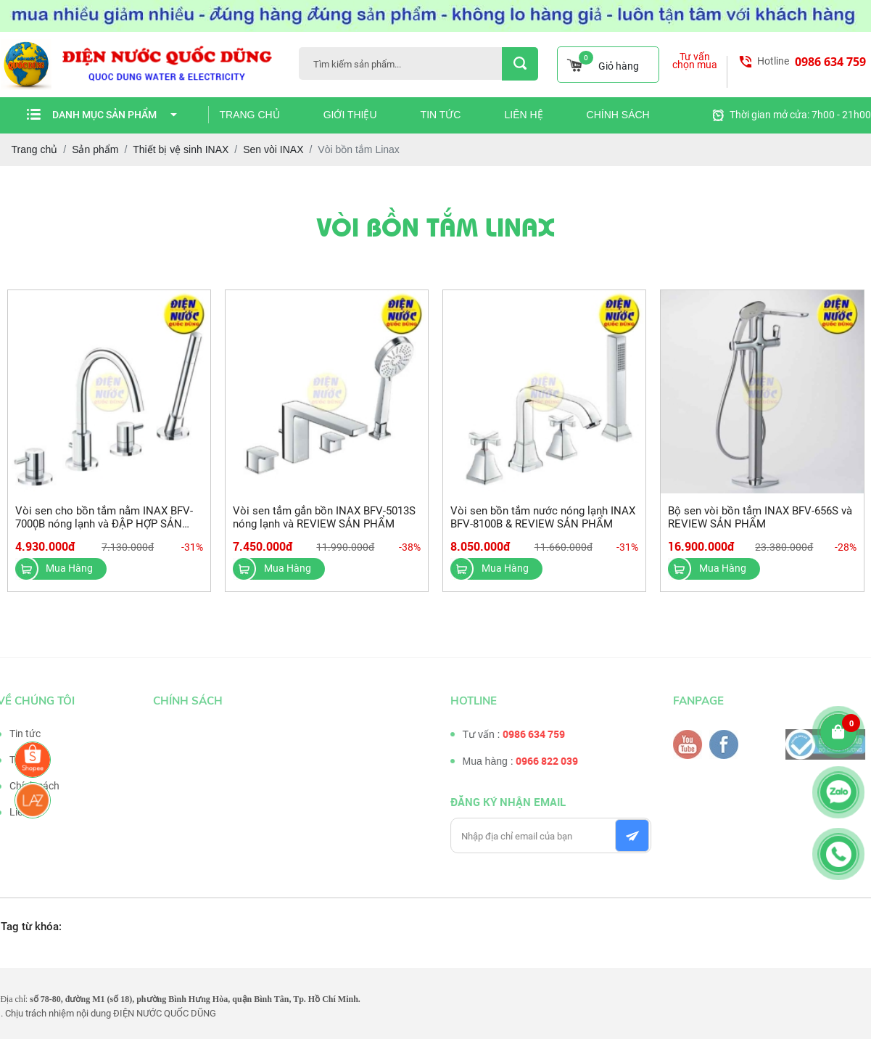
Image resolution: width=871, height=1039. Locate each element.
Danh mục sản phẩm (114, 114)
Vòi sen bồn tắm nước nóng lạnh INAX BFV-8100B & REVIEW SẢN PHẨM (542, 517)
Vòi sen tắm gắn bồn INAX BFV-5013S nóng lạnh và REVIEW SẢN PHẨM (324, 517)
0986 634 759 (830, 62)
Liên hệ (523, 114)
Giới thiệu (350, 114)
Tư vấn (20, 759)
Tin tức (441, 114)
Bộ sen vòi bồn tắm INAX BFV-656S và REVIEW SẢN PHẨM (760, 517)
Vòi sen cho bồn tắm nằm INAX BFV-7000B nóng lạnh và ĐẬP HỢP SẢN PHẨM (104, 523)
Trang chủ (250, 114)
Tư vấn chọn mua (694, 61)
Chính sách (618, 114)
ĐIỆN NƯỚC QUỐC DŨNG (164, 1013)
